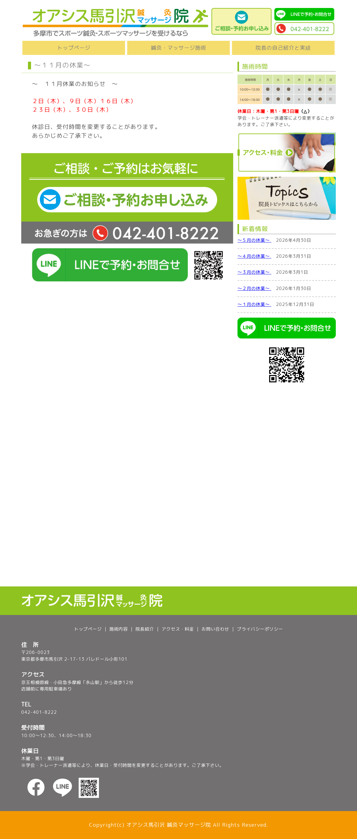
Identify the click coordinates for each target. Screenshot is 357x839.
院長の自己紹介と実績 (283, 48)
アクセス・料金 (178, 629)
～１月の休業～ (254, 304)
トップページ (73, 48)
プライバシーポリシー (260, 629)
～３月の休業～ (254, 272)
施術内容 (118, 629)
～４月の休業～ (254, 256)
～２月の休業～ (254, 288)
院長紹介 (144, 629)
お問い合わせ (215, 629)
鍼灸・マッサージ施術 (178, 48)
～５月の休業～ (254, 240)
